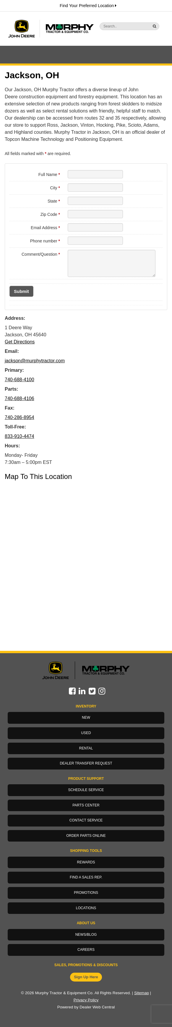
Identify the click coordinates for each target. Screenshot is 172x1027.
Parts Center (86, 805)
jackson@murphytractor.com (35, 360)
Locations (86, 908)
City (55, 187)
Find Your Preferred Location (88, 5)
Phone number (45, 241)
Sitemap (141, 993)
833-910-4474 (19, 436)
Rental (86, 748)
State (54, 201)
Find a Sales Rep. (86, 877)
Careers (86, 950)
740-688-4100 (19, 379)
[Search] (118, 26)
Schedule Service (86, 790)
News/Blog (86, 935)
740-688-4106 (19, 398)
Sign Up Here (86, 977)
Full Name (49, 174)
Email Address (45, 227)
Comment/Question (41, 254)
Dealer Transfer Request (86, 763)
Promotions (86, 893)
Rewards (86, 862)
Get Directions (20, 341)
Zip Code (50, 214)
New (86, 717)
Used (86, 733)
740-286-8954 (19, 417)
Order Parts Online (86, 836)
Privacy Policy (86, 1000)
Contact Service (86, 820)
